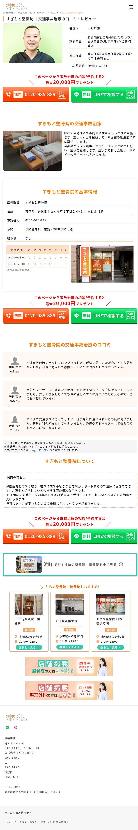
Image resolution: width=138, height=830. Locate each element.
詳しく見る (29, 647)
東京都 (40, 12)
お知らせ (46, 822)
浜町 (104, 65)
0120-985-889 (36, 220)
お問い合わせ (61, 822)
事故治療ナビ (25, 12)
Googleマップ (38, 450)
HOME (8, 822)
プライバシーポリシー (27, 822)
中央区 (51, 12)
